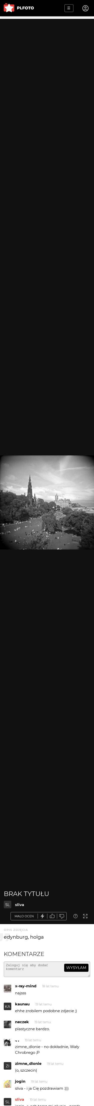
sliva (19, 904)
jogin (20, 1083)
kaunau (22, 1006)
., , (17, 1042)
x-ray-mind (25, 988)
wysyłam (76, 967)
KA (7, 1008)
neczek (22, 1024)
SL (7, 904)
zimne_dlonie (28, 1065)
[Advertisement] (47, 66)
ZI (8, 1068)
